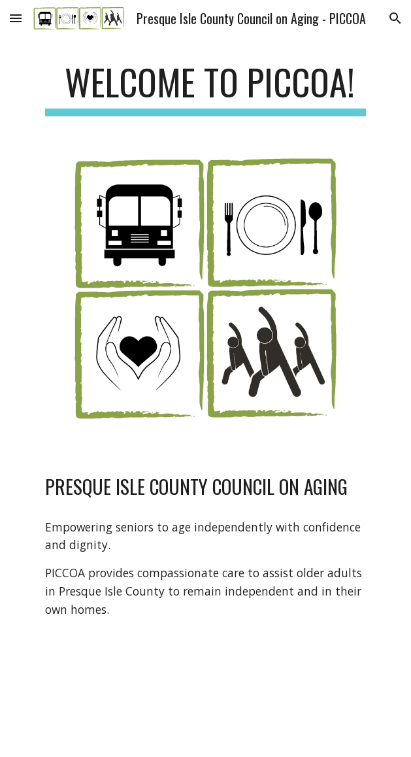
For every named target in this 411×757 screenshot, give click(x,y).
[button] (15, 18)
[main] (205, 88)
